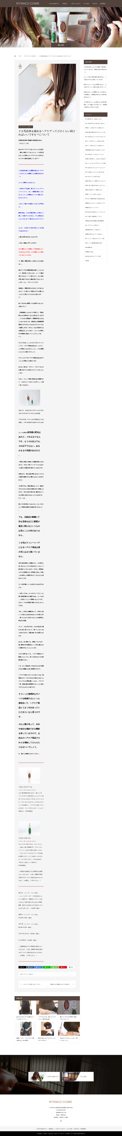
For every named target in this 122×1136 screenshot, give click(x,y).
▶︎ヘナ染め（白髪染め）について (93, 216)
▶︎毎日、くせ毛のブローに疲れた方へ (94, 127)
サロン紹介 (86, 3)
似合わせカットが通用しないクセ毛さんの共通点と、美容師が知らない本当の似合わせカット (95, 94)
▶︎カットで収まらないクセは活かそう (94, 145)
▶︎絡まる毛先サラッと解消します (93, 189)
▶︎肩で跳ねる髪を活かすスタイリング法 (95, 132)
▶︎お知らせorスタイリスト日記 (93, 256)
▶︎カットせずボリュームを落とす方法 (94, 141)
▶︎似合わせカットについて (92, 207)
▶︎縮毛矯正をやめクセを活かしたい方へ (95, 150)
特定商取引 (103, 3)
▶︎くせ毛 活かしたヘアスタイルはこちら (95, 136)
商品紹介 (65, 3)
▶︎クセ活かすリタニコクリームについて (95, 167)
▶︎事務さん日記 (89, 251)
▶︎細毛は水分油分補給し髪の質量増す (94, 220)
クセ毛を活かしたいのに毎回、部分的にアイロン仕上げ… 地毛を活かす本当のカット (95, 69)
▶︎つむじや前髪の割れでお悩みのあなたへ (95, 201)
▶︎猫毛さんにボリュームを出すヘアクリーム (95, 205)
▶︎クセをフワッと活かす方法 (92, 176)
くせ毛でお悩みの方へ (54, 3)
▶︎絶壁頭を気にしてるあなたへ (93, 229)
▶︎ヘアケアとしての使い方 (25, 126)
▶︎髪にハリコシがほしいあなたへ (93, 194)
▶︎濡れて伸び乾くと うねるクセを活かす (95, 158)
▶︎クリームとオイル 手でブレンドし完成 (95, 163)
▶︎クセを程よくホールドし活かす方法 (94, 172)
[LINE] (47, 967)
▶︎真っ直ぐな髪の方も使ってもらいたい (95, 185)
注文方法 (95, 3)
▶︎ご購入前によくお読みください (93, 119)
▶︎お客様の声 (88, 247)
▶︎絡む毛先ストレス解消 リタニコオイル (95, 181)
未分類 (87, 260)
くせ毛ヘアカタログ (75, 3)
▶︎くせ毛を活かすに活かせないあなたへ (95, 123)
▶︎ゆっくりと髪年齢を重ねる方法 (93, 243)
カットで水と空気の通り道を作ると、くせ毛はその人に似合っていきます (95, 78)
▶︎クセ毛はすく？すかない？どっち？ (94, 154)
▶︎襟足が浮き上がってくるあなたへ (94, 234)
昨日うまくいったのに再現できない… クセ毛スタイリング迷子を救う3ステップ (95, 86)
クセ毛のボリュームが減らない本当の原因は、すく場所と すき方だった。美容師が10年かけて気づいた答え (95, 104)
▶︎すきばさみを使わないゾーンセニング (95, 212)
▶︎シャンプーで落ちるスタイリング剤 (94, 238)
